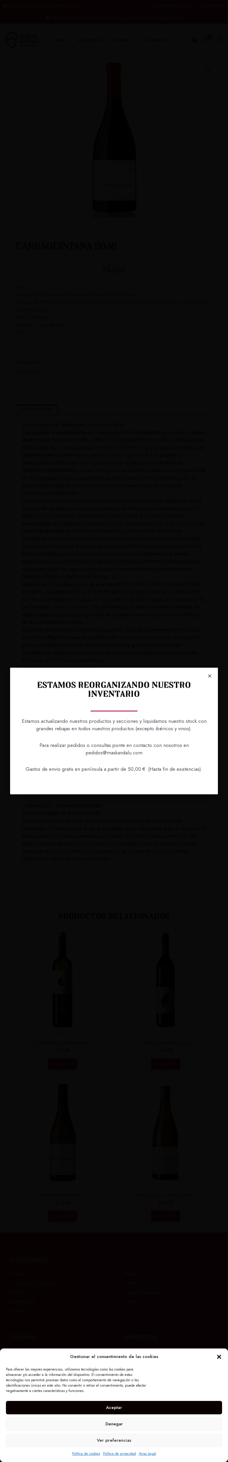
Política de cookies (86, 1453)
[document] (114, 731)
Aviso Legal (147, 1453)
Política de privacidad (119, 1453)
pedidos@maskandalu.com (114, 752)
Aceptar (114, 1407)
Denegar (114, 1424)
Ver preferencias (114, 1440)
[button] (219, 1357)
